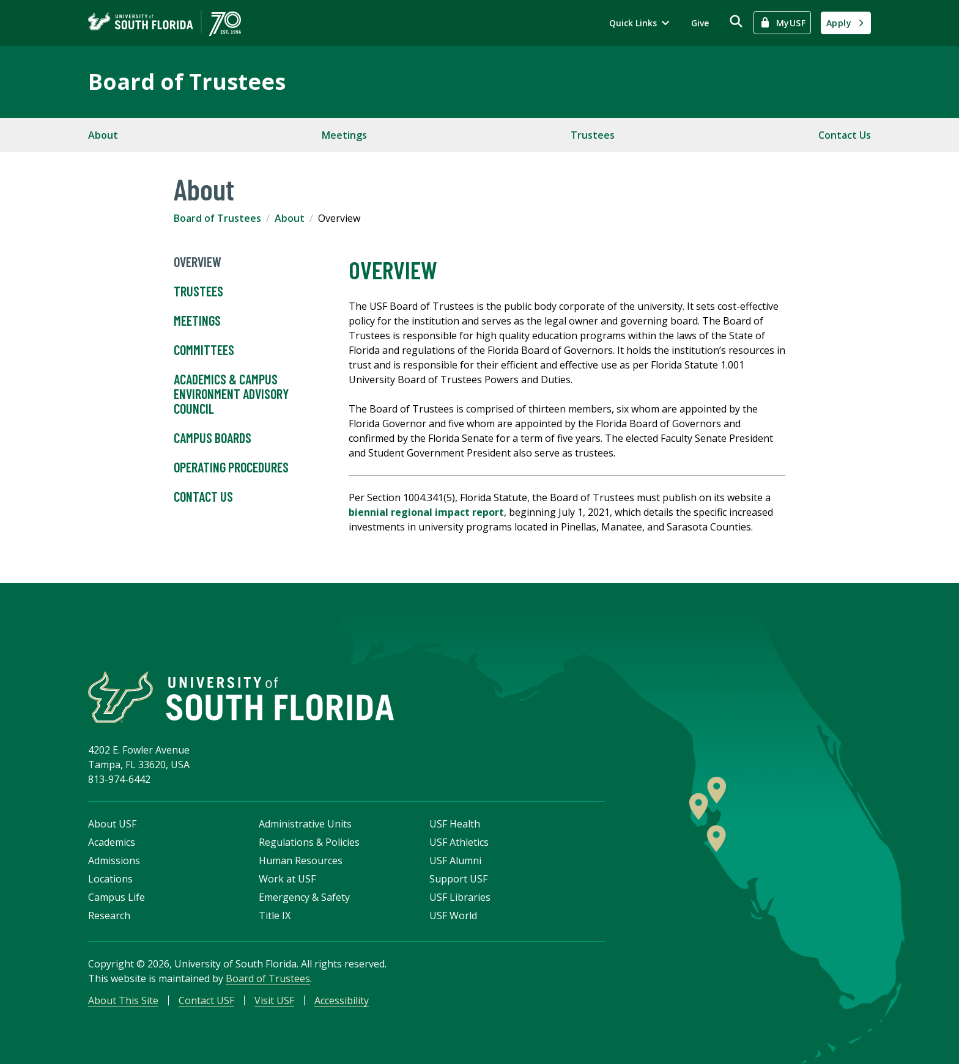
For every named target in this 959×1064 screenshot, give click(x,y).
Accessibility (341, 1000)
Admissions (114, 860)
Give (700, 23)
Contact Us (844, 135)
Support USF (458, 879)
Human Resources (300, 860)
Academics (111, 842)
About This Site (123, 1000)
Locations (110, 879)
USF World (453, 915)
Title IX (275, 915)
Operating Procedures (231, 467)
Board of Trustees (187, 82)
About (103, 135)
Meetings (344, 135)
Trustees (593, 135)
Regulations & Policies (309, 842)
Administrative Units (305, 824)
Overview (197, 262)
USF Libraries (460, 897)
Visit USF (274, 1000)
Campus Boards (212, 438)
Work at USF (287, 879)
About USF (112, 824)
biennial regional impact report (426, 512)
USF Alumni (455, 860)
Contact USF (206, 1000)
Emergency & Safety (304, 897)
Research (109, 915)
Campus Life (116, 897)
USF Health (454, 824)
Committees (204, 350)
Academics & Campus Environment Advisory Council (231, 394)
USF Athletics (459, 842)
